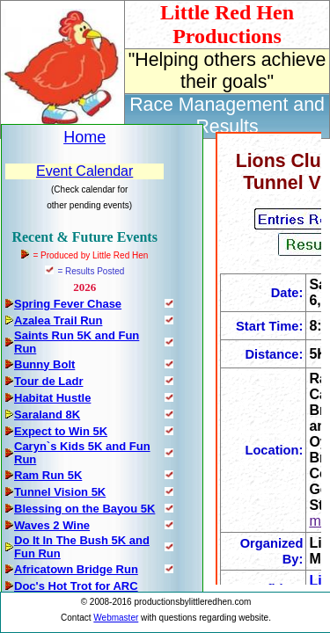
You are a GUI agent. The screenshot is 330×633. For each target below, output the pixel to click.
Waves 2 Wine (52, 525)
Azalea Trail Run (58, 320)
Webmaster (115, 617)
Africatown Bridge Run (76, 569)
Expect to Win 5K (60, 431)
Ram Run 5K (48, 475)
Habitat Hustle (52, 397)
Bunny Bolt (44, 364)
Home (84, 137)
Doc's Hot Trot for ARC (76, 586)
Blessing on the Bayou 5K (84, 508)
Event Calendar (84, 171)
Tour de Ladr (48, 381)
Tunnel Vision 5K (60, 491)
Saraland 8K (47, 414)
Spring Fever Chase (67, 303)
